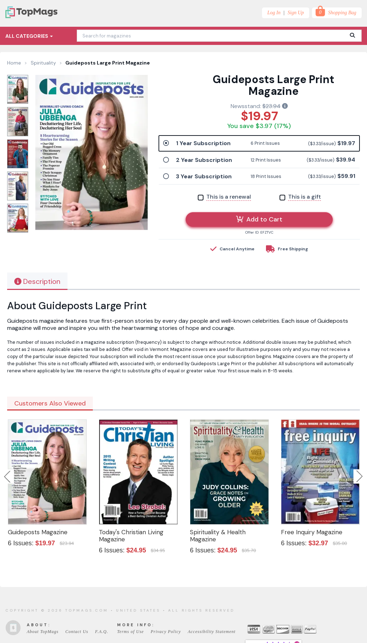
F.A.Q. (101, 631)
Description (37, 281)
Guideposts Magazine (37, 532)
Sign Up (296, 12)
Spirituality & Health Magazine (218, 535)
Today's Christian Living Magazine (131, 535)
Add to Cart (259, 219)
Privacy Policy (166, 631)
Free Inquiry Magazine (311, 532)
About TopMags (43, 631)
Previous (8, 476)
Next (359, 476)
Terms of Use (130, 631)
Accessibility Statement (212, 631)
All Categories (29, 36)
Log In (274, 12)
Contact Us (76, 631)
